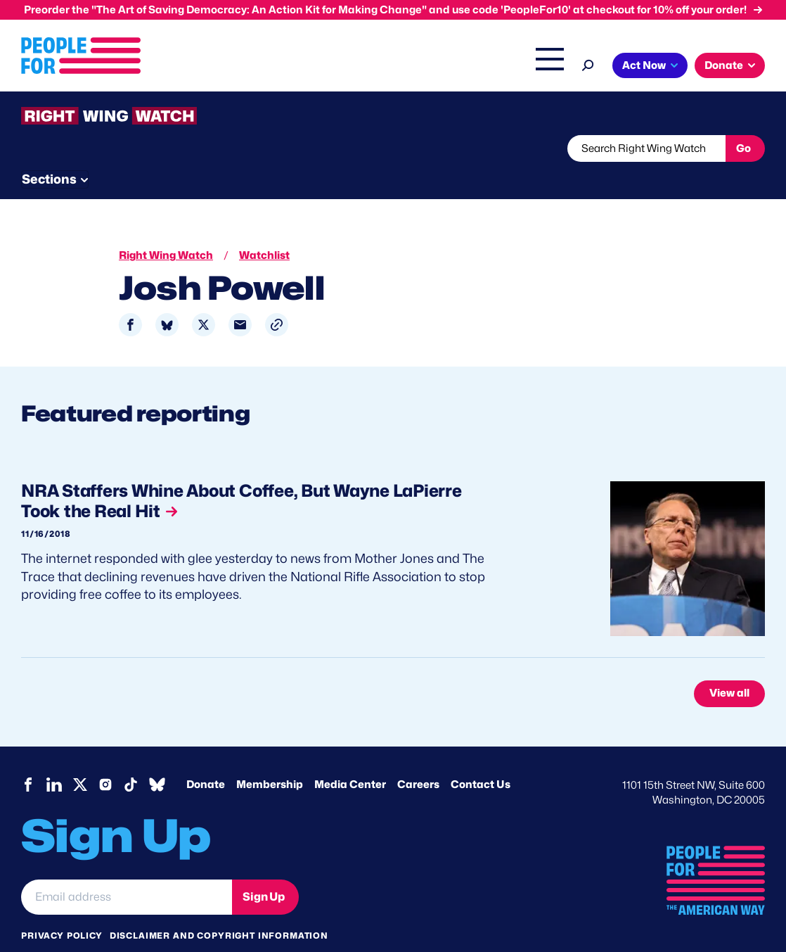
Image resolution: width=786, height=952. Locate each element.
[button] (276, 298)
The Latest (486, 67)
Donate (205, 757)
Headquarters (307, 67)
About (172, 67)
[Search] (588, 63)
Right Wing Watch (402, 67)
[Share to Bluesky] (167, 298)
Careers (418, 757)
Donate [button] (723, 65)
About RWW (287, 148)
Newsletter (384, 148)
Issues (230, 67)
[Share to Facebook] (130, 298)
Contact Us (480, 757)
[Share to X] (203, 298)
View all (729, 667)
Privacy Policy (62, 908)
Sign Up (264, 870)
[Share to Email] (240, 298)
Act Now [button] (644, 65)
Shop (540, 67)
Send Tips (479, 148)
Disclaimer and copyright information (219, 908)
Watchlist (205, 148)
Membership (269, 757)
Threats (122, 148)
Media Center (350, 757)
